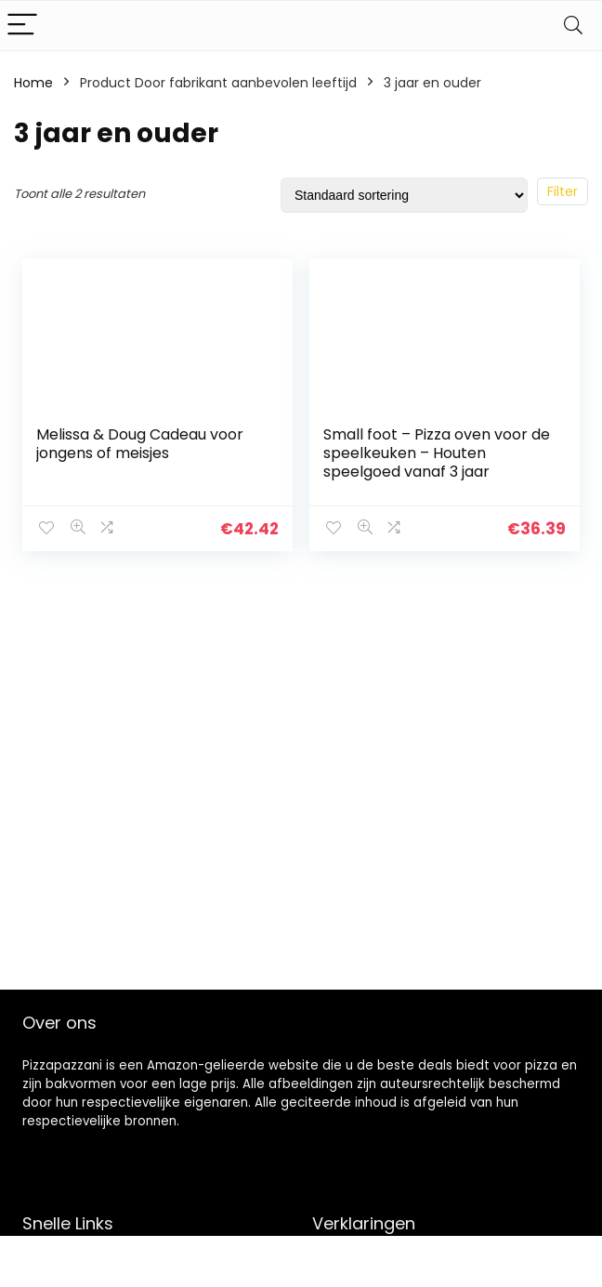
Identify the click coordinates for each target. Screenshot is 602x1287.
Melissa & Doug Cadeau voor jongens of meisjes (139, 444)
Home (33, 82)
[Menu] (22, 25)
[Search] (573, 25)
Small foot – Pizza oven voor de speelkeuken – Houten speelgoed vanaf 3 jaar (436, 453)
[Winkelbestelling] (404, 195)
